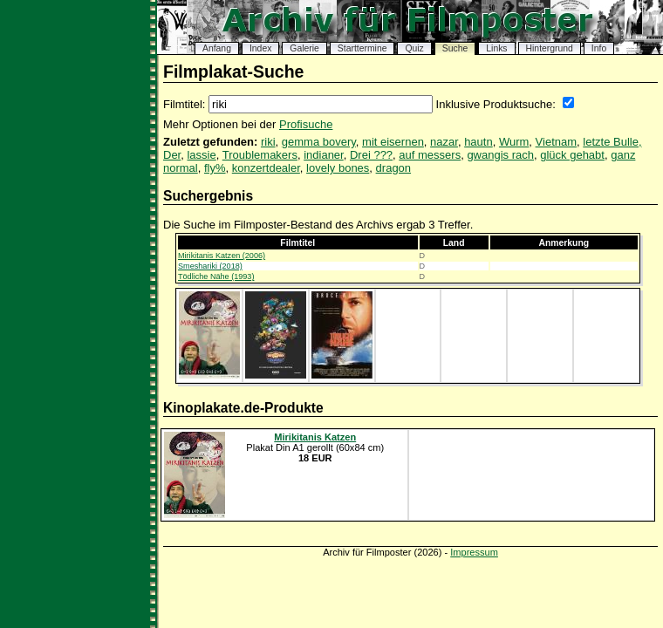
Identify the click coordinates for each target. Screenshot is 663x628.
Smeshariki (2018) (210, 266)
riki (268, 141)
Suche (455, 48)
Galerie (304, 48)
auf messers (430, 154)
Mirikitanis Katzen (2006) (221, 255)
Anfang (216, 48)
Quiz (414, 48)
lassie (201, 154)
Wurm (514, 141)
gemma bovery (319, 141)
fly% (215, 167)
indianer (324, 154)
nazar (444, 141)
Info (598, 48)
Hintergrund (549, 48)
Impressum (474, 552)
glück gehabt (572, 154)
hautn (478, 141)
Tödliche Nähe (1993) (216, 276)
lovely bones (337, 167)
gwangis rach (500, 154)
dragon (393, 167)
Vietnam (556, 141)
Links (496, 48)
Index (260, 48)
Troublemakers (259, 154)
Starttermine (362, 48)
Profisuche (305, 124)
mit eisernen (393, 141)
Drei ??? (371, 154)
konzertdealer (266, 167)
